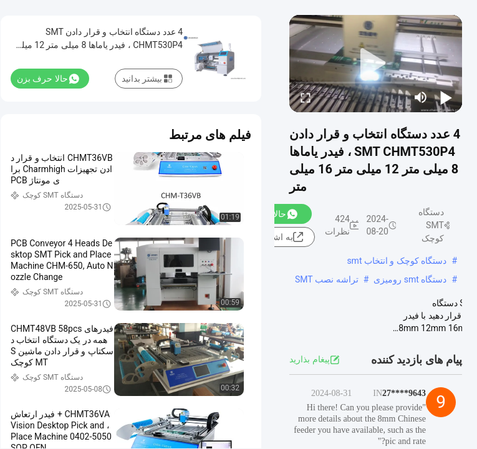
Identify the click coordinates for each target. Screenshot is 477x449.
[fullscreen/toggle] (305, 97)
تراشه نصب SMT (327, 279)
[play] (376, 63)
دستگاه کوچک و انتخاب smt (396, 261)
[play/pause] (445, 97)
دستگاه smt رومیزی (409, 279)
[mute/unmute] (420, 97)
